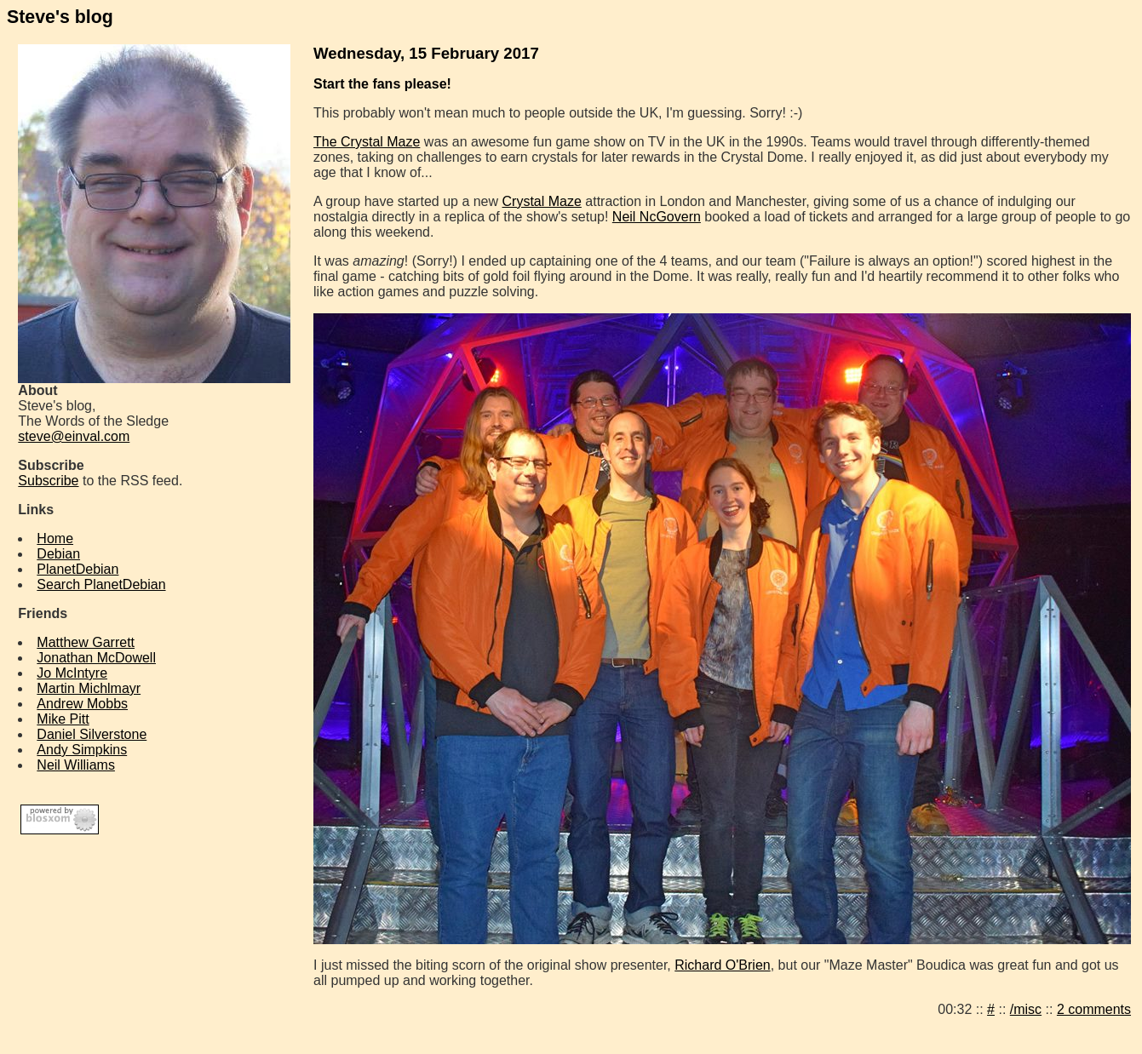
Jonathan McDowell (96, 657)
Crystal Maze (542, 201)
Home (55, 538)
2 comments (1094, 1009)
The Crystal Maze (366, 142)
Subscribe (48, 480)
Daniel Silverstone (91, 734)
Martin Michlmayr (89, 688)
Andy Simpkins (82, 749)
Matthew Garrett (86, 642)
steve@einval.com (73, 436)
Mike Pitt (63, 719)
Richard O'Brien (722, 965)
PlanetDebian (77, 569)
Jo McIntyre (72, 673)
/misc (1026, 1009)
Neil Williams (76, 765)
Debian (58, 554)
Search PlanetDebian (101, 584)
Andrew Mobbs (82, 703)
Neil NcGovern (656, 216)
